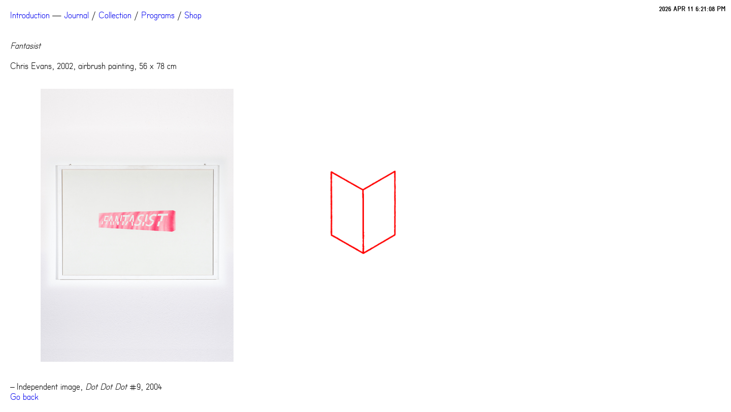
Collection (114, 15)
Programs (158, 15)
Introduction (30, 15)
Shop (193, 15)
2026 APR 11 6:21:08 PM (692, 9)
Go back (24, 396)
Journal (76, 15)
